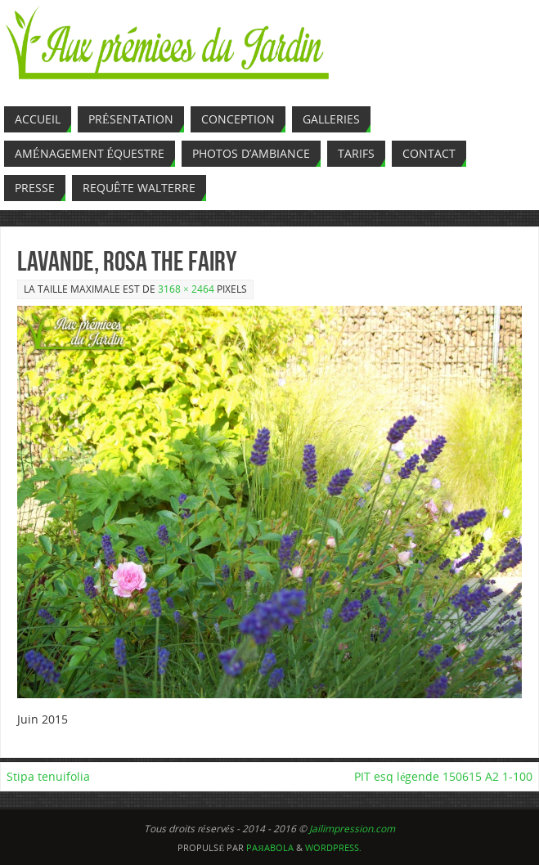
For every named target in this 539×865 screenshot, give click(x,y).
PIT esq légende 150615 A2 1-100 (443, 776)
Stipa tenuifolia (48, 776)
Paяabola (269, 847)
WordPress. (333, 847)
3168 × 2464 (186, 289)
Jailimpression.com (352, 829)
